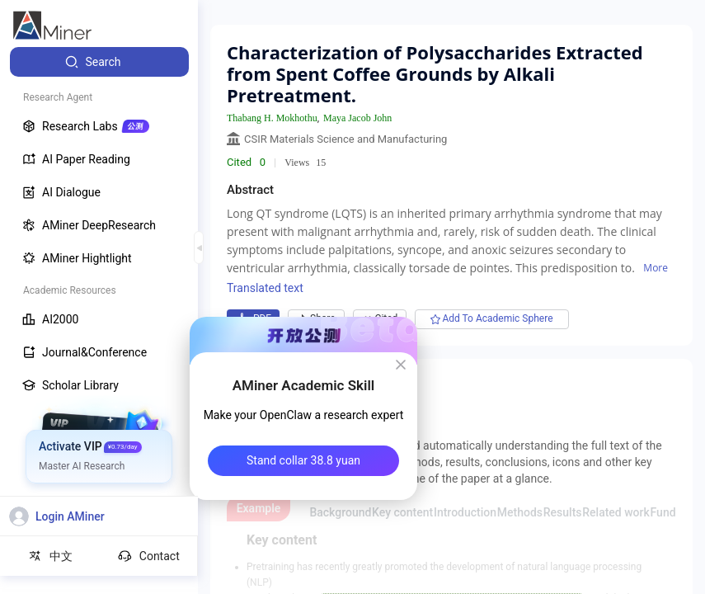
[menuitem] (99, 62)
